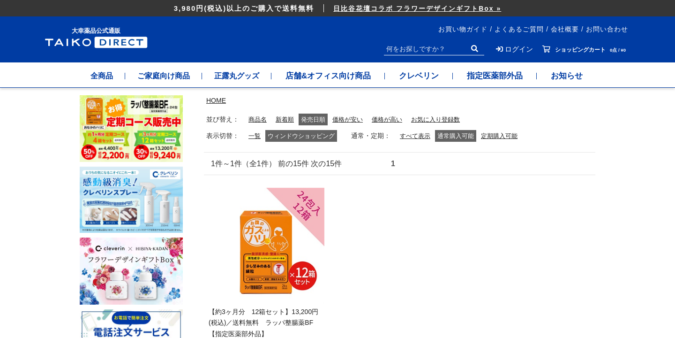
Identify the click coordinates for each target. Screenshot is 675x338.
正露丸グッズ (243, 75)
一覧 (255, 135)
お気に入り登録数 (445, 119)
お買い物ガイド (463, 29)
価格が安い (351, 119)
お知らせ (576, 75)
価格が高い (393, 119)
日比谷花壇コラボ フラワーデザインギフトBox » (417, 8)
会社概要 (565, 29)
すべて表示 (417, 135)
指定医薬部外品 (504, 75)
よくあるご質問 (519, 29)
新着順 (287, 119)
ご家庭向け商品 (163, 75)
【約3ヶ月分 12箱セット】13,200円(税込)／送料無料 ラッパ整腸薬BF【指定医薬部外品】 (263, 323)
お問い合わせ (607, 29)
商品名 (258, 119)
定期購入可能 (504, 135)
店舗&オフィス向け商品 (337, 75)
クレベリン (428, 75)
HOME (216, 100)
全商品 (95, 75)
